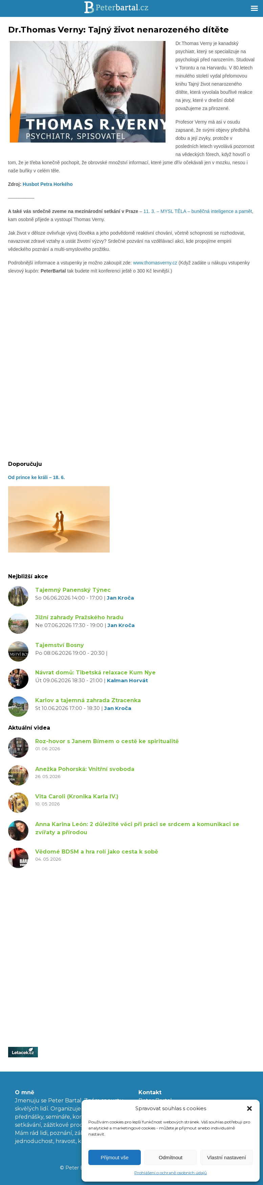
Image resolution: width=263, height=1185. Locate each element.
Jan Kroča (120, 598)
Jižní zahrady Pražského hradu (79, 617)
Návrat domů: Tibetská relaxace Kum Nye (95, 672)
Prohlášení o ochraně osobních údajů (170, 1172)
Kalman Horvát (127, 680)
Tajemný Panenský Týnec (73, 590)
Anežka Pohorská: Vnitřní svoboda (84, 769)
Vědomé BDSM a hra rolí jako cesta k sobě (96, 851)
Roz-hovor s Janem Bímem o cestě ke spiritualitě (107, 741)
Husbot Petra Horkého (48, 184)
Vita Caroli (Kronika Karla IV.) (76, 796)
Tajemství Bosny (59, 645)
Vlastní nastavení (226, 1157)
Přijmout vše (115, 1157)
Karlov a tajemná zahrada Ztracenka (88, 700)
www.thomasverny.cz (155, 262)
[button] (249, 1108)
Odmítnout (170, 1157)
